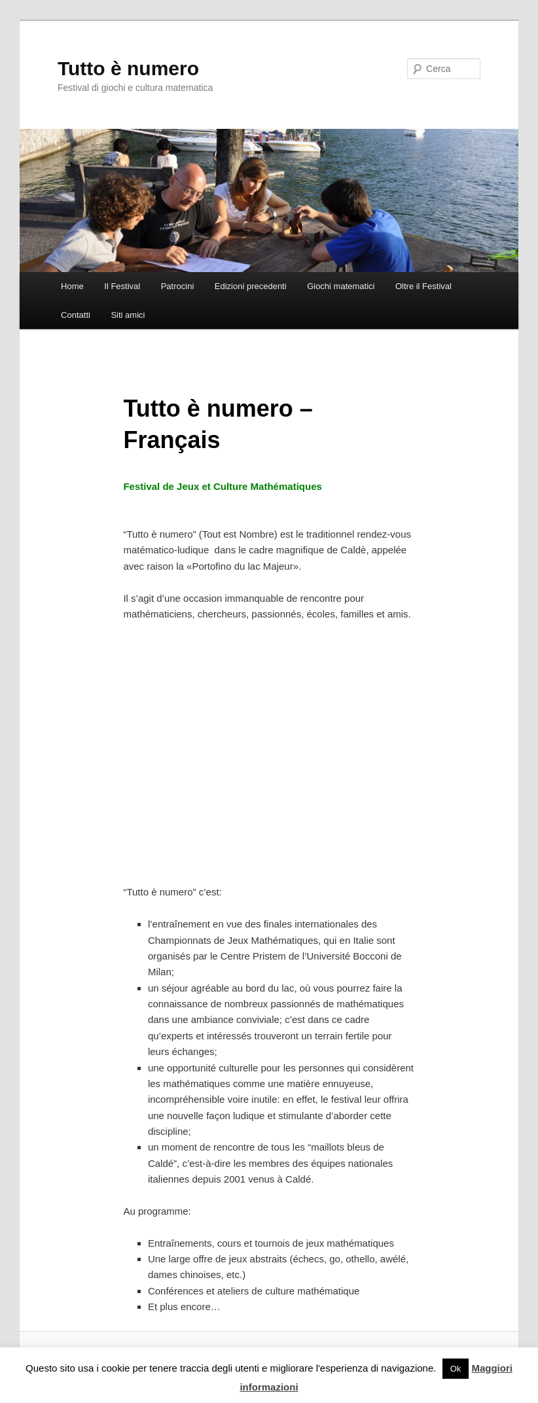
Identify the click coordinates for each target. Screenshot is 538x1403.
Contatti (75, 315)
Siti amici (128, 315)
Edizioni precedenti (251, 286)
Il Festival (122, 286)
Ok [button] (455, 1369)
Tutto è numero (128, 68)
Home (72, 286)
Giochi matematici (340, 286)
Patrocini (177, 286)
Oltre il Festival (423, 286)
